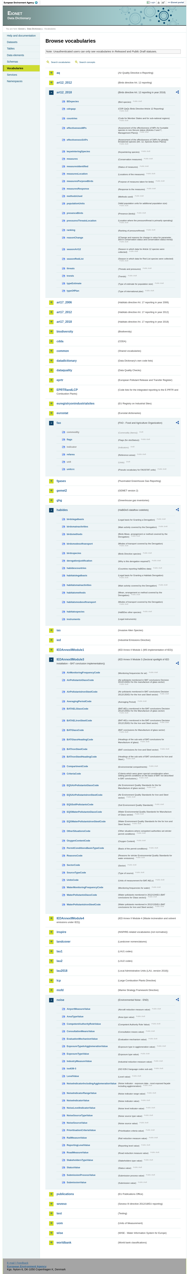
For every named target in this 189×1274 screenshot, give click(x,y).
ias (58, 630)
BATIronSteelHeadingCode (82, 756)
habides (62, 510)
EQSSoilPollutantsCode (80, 804)
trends (70, 275)
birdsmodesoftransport (80, 543)
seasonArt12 (74, 249)
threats (71, 268)
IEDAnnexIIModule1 (70, 649)
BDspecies (73, 101)
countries (72, 118)
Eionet (21, 29)
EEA (22, 2)
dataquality (64, 370)
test (59, 1213)
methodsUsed (74, 196)
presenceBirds (75, 213)
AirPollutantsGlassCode (80, 680)
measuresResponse (78, 188)
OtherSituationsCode (78, 831)
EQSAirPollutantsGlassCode (83, 785)
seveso (61, 1203)
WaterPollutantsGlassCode (82, 894)
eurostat (62, 413)
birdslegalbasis (75, 519)
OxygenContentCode (78, 840)
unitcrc (71, 469)
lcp (58, 980)
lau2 (59, 961)
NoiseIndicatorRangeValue (81, 1093)
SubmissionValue (76, 1182)
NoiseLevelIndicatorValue (81, 1107)
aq (58, 72)
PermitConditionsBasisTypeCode (85, 848)
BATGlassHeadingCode (80, 739)
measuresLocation (77, 173)
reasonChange (75, 237)
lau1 (59, 951)
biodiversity (64, 331)
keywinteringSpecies (78, 151)
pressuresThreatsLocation (81, 220)
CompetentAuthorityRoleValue (84, 1023)
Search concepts (87, 62)
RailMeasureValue (77, 1137)
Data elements (15, 55)
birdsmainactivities (77, 526)
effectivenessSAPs (77, 139)
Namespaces (14, 81)
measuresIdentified (77, 166)
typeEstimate (74, 283)
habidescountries (76, 568)
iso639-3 (71, 1068)
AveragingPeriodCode (79, 701)
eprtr (59, 380)
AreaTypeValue (75, 1016)
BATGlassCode (75, 730)
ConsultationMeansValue (80, 1031)
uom (59, 1223)
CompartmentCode (77, 766)
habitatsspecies (75, 611)
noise (60, 999)
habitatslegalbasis (77, 575)
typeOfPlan (73, 290)
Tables (11, 48)
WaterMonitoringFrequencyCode (85, 887)
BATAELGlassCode (77, 708)
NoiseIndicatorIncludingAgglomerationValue (91, 1083)
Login (152, 2)
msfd (59, 990)
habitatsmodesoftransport (81, 602)
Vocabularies (15, 68)
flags (69, 439)
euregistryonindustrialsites (75, 403)
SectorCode (73, 865)
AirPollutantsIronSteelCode (82, 691)
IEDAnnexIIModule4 (70, 918)
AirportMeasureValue (78, 1009)
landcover (63, 941)
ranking (71, 230)
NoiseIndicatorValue (78, 1100)
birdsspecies (74, 553)
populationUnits (76, 203)
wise (59, 1233)
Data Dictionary (34, 29)
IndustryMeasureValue (79, 1061)
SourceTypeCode (76, 872)
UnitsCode (72, 880)
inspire (61, 932)
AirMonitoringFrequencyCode (83, 672)
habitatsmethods (76, 592)
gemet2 (61, 490)
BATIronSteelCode (77, 749)
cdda (59, 341)
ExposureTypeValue (78, 1053)
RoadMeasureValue (77, 1152)
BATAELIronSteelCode (79, 720)
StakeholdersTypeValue (80, 1160)
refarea (71, 454)
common (62, 350)
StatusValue (73, 1167)
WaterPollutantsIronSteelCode (84, 904)
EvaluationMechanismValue (82, 1038)
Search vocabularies (60, 62)
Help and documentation (21, 35)
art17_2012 (64, 312)
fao (58, 422)
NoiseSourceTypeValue (80, 1115)
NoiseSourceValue (77, 1122)
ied (58, 640)
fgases (61, 481)
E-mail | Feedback (17, 1262)
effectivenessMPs (76, 128)
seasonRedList (75, 258)
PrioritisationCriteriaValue (81, 1130)
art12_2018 (64, 92)
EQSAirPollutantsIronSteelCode (84, 794)
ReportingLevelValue (78, 1145)
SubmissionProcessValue (81, 1175)
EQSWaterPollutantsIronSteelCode (86, 821)
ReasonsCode (74, 855)
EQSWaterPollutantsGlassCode (84, 811)
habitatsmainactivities (79, 585)
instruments (73, 619)
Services (12, 74)
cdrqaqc (71, 108)
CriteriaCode (74, 773)
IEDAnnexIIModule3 (70, 659)
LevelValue (73, 1076)
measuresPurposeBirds (80, 181)
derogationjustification (79, 560)
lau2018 (61, 970)
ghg (59, 500)
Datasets (12, 42)
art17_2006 (64, 302)
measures (72, 158)
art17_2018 (64, 321)
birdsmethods (74, 534)
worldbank (63, 1242)
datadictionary (66, 360)
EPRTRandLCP (67, 389)
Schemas (12, 61)
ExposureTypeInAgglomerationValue (87, 1046)
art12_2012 (64, 82)
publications (65, 1194)
